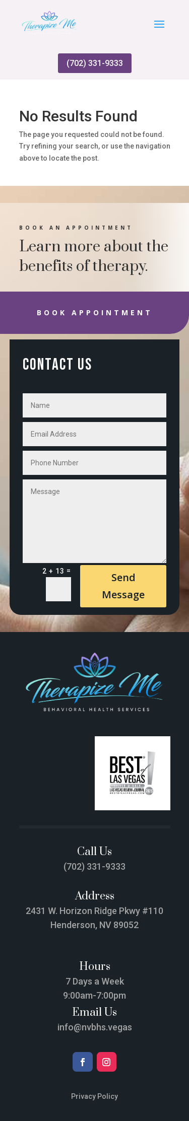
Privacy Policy (94, 1096)
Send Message (123, 586)
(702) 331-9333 (95, 63)
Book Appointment (95, 312)
